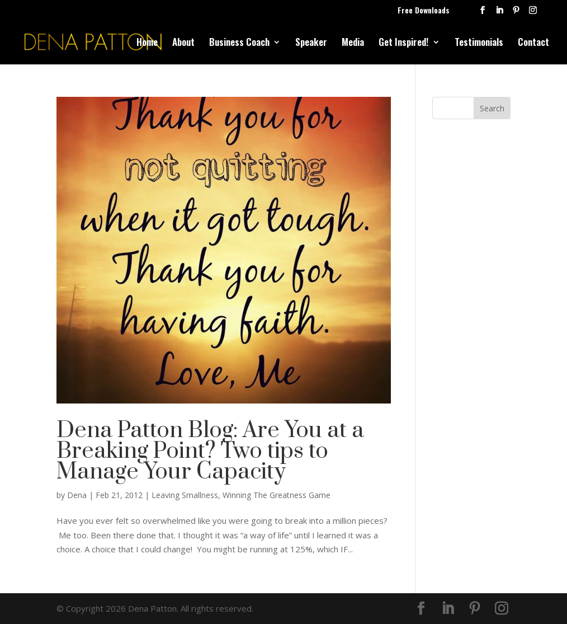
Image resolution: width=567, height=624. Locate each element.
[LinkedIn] (499, 13)
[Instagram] (533, 13)
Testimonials (479, 43)
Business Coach (239, 43)
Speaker (311, 43)
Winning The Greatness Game (276, 495)
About (183, 43)
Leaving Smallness (185, 495)
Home (147, 43)
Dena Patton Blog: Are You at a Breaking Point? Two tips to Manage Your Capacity (210, 451)
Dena (77, 495)
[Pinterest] (516, 13)
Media (353, 43)
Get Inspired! (404, 43)
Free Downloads (424, 11)
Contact (533, 43)
